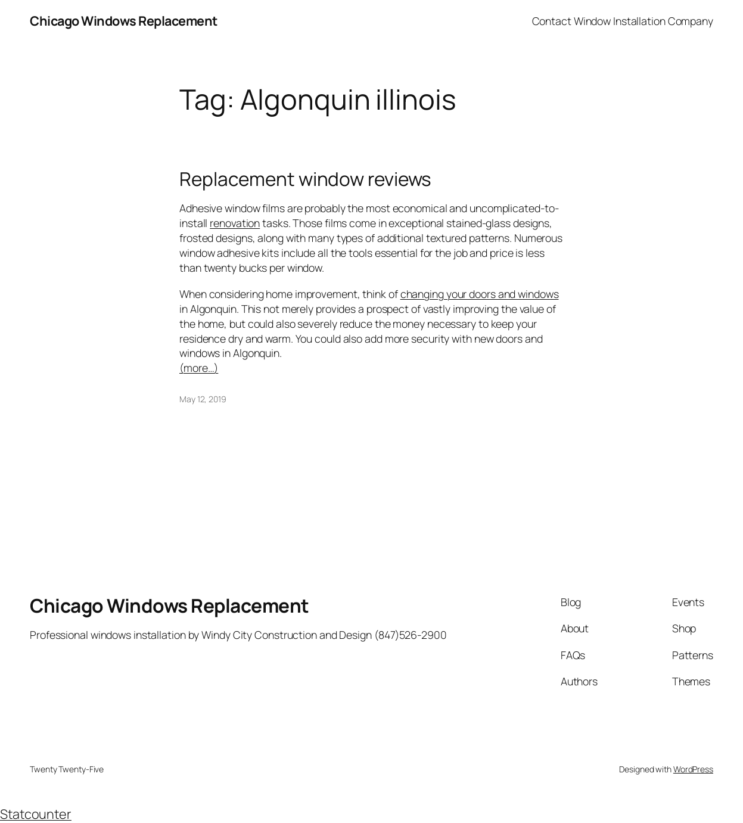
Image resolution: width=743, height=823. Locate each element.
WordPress (693, 769)
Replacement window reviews (305, 179)
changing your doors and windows (479, 294)
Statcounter (35, 813)
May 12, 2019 (202, 399)
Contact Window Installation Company (623, 21)
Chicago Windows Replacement (123, 20)
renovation (235, 223)
